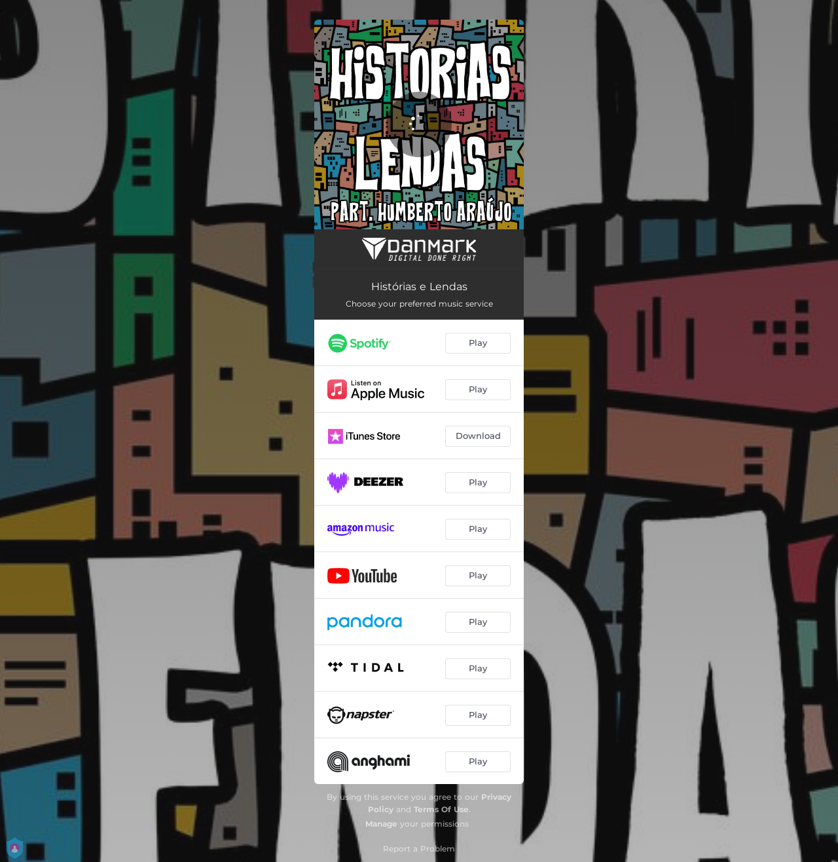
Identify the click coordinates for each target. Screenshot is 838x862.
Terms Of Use (441, 809)
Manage (381, 824)
